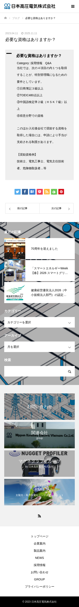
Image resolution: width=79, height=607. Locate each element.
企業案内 (40, 543)
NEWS (39, 558)
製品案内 (40, 550)
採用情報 (40, 565)
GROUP (39, 579)
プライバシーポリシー (39, 586)
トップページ (39, 536)
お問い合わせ (39, 572)
